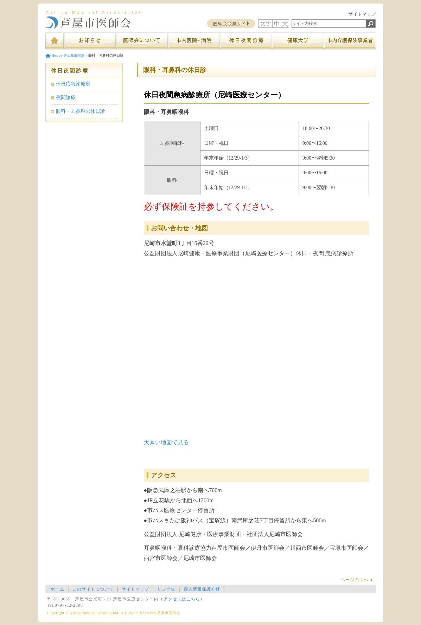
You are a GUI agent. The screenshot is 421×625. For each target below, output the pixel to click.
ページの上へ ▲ (357, 579)
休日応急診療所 (73, 83)
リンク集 (166, 589)
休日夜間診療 (74, 55)
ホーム (57, 589)
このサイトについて (93, 589)
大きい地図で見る (166, 442)
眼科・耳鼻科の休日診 (80, 111)
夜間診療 (66, 97)
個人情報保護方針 (202, 589)
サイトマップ (362, 14)
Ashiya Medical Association (94, 613)
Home (56, 55)
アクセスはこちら (182, 599)
